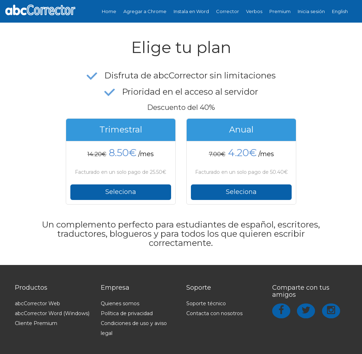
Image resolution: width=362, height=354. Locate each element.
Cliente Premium (36, 323)
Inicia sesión (311, 11)
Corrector (227, 11)
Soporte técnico (206, 303)
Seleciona (120, 192)
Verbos (254, 11)
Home (109, 11)
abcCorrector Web (37, 303)
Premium (280, 11)
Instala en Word (191, 11)
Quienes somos (120, 303)
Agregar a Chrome (145, 11)
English (340, 11)
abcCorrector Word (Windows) (52, 313)
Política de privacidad (127, 313)
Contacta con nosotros (214, 313)
